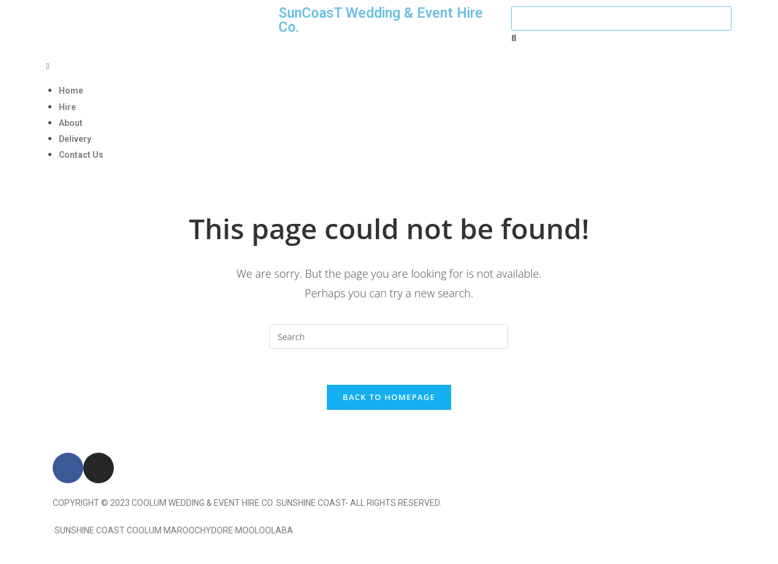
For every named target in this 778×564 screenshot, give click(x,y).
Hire (67, 107)
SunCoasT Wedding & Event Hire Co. (381, 20)
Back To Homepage (389, 397)
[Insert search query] (388, 336)
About (71, 123)
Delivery (75, 139)
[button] (389, 65)
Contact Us (81, 155)
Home (71, 90)
